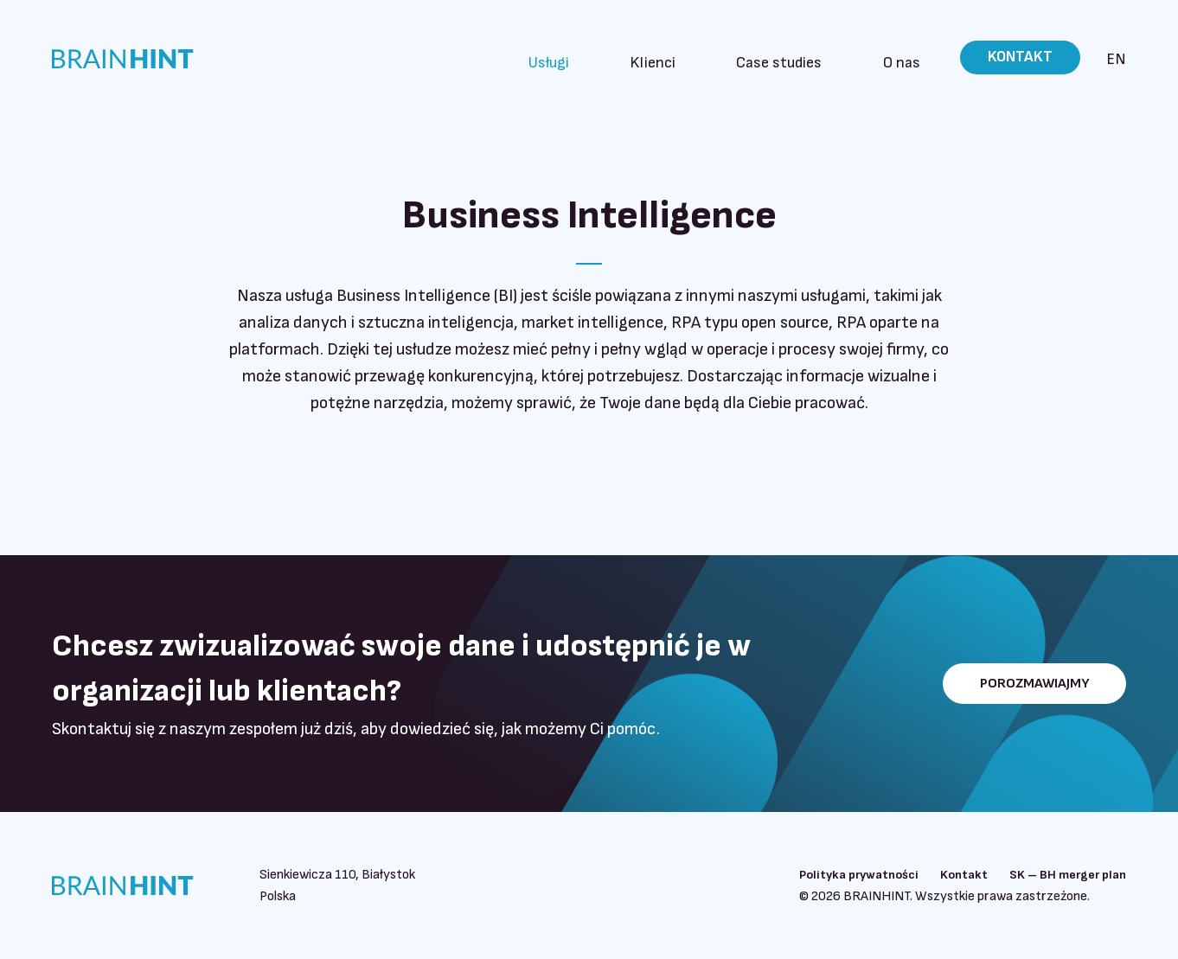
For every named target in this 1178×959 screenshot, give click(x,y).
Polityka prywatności (836, 874)
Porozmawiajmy (1022, 683)
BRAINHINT (138, 58)
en (1116, 59)
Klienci (709, 57)
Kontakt (1017, 57)
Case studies (811, 57)
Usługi (629, 57)
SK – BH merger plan (1062, 874)
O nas (908, 57)
